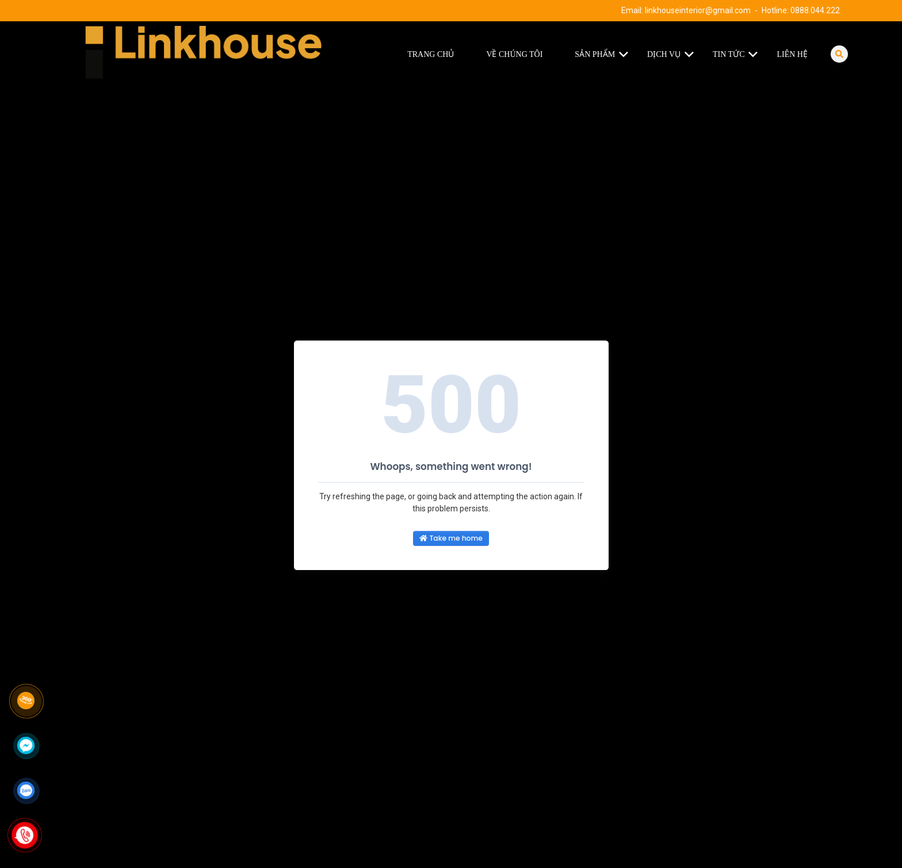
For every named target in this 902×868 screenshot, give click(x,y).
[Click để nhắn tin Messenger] (26, 745)
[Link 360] (26, 700)
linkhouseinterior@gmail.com (698, 10)
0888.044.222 (815, 10)
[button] (626, 54)
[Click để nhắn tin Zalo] (26, 790)
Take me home (450, 538)
